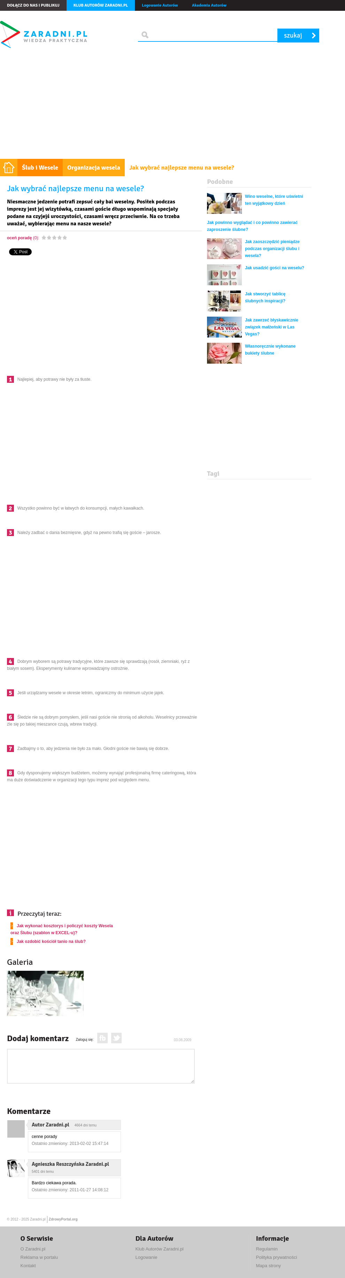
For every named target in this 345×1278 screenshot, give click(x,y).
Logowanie (147, 1257)
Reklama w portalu (39, 1257)
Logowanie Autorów (160, 5)
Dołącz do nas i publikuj (33, 5)
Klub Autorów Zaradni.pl (160, 1249)
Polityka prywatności (276, 1257)
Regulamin (267, 1249)
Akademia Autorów (209, 5)
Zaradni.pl (37, 1219)
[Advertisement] (172, 106)
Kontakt (28, 1265)
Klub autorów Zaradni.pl (101, 5)
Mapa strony (268, 1265)
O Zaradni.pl (33, 1249)
